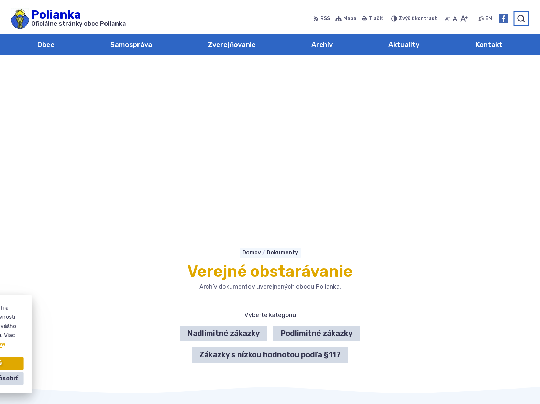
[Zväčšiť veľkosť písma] (464, 18)
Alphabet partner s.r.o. (278, 385)
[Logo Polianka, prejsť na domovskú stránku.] (68, 18)
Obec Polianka (379, 385)
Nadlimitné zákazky (223, 167)
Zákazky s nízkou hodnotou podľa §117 (270, 188)
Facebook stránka (432, 348)
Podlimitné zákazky (316, 167)
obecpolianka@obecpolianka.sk (450, 340)
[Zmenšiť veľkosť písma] (447, 18)
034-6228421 (426, 332)
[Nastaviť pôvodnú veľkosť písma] (455, 18)
